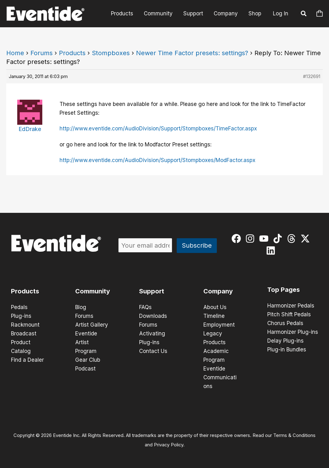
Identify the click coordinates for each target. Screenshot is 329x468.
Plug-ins (21, 316)
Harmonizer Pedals (290, 305)
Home (15, 53)
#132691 (311, 76)
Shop (254, 13)
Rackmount (25, 325)
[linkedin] (272, 250)
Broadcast (23, 333)
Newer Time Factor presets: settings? (192, 53)
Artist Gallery (91, 325)
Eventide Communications (220, 377)
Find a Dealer (27, 360)
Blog (80, 307)
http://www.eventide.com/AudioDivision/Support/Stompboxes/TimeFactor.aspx (158, 128)
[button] (304, 14)
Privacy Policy (168, 445)
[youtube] (265, 238)
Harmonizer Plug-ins (292, 332)
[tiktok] (279, 238)
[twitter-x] (306, 238)
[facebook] (238, 238)
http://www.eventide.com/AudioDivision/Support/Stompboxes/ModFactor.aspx (157, 160)
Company (226, 13)
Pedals (19, 307)
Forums (41, 53)
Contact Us (153, 351)
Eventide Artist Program (86, 342)
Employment (219, 325)
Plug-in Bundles (286, 349)
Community (158, 13)
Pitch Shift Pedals (289, 314)
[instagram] (251, 238)
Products (122, 13)
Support (193, 13)
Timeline (214, 316)
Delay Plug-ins (285, 341)
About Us (215, 307)
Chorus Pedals (285, 323)
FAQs (145, 307)
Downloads (153, 316)
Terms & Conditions (294, 435)
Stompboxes (111, 53)
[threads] (293, 238)
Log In (280, 13)
